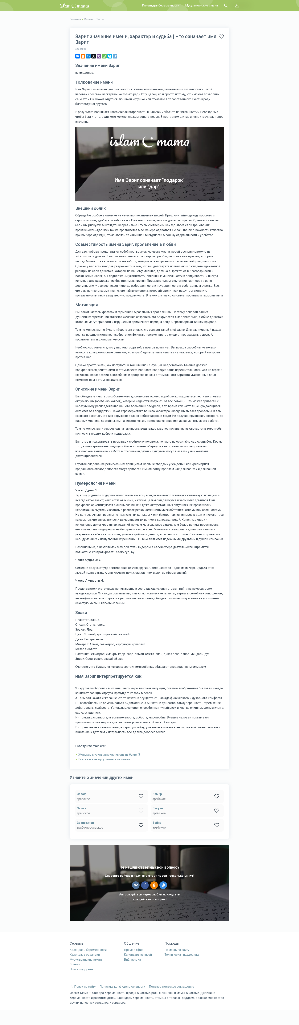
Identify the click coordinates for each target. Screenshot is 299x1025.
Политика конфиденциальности (122, 986)
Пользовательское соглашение (171, 986)
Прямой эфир (133, 950)
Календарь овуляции (85, 954)
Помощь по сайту (177, 950)
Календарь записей (138, 954)
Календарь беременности (160, 5)
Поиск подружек (82, 969)
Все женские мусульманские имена (104, 759)
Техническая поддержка (182, 954)
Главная (75, 19)
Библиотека (132, 959)
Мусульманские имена (201, 5)
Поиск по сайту (83, 986)
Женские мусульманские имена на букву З (109, 754)
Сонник (75, 964)
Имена (88, 19)
